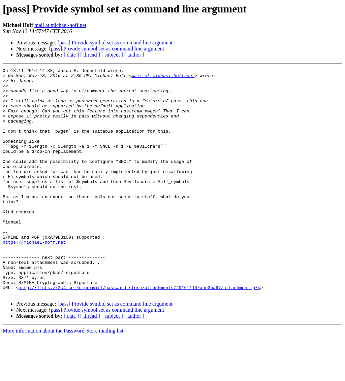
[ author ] (134, 55)
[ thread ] (90, 55)
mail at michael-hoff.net (60, 25)
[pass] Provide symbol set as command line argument (115, 42)
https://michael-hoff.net (34, 277)
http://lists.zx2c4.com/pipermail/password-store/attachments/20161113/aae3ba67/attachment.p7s (139, 332)
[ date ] (71, 55)
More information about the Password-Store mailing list (63, 375)
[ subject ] (112, 55)
